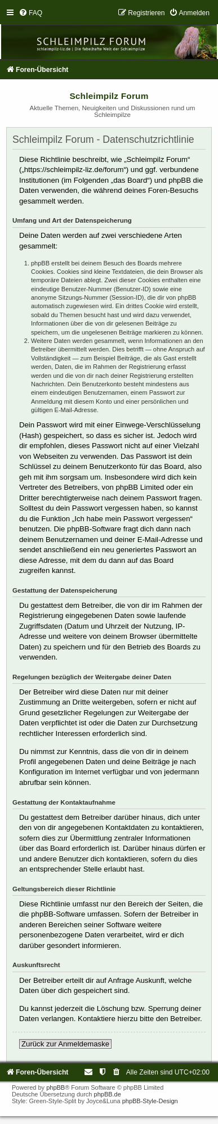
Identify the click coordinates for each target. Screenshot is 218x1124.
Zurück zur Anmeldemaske (65, 1044)
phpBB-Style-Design (150, 1101)
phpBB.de (107, 1094)
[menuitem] (30, 13)
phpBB (55, 1087)
